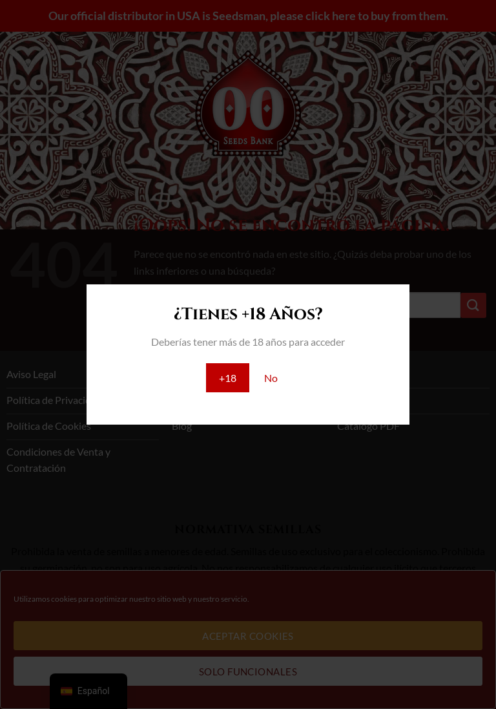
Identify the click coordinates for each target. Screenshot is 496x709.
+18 (227, 378)
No (271, 378)
